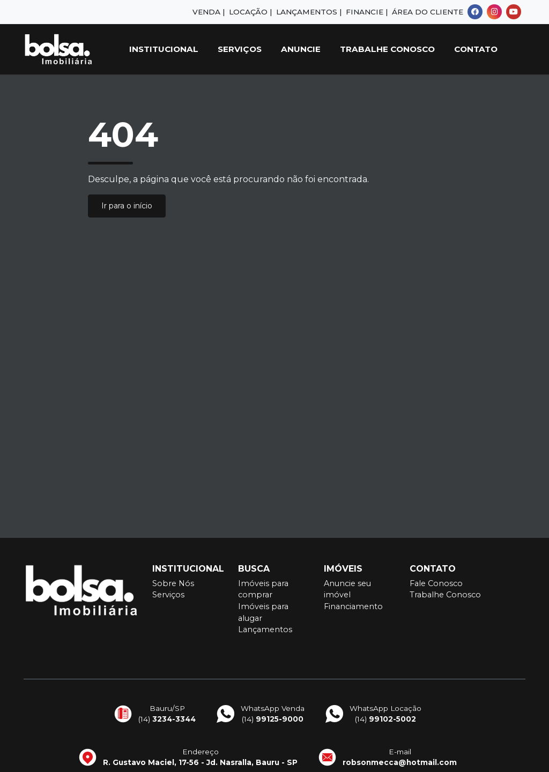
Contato (476, 49)
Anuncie (301, 49)
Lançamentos (265, 629)
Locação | (250, 12)
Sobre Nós (173, 583)
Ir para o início (126, 206)
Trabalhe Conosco (387, 49)
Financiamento (353, 606)
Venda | (208, 12)
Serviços (240, 49)
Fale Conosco (436, 583)
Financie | (367, 12)
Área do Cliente (427, 12)
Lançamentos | (309, 12)
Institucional (163, 49)
